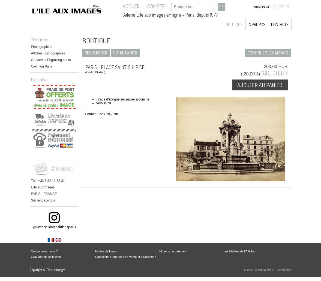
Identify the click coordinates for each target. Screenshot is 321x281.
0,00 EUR (281, 6)
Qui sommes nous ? (44, 251)
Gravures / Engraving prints (51, 60)
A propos (256, 24)
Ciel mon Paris (41, 66)
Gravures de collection (46, 256)
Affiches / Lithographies (48, 53)
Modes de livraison (107, 251)
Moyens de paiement (173, 251)
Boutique (234, 24)
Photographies (41, 47)
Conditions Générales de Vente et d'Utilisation (125, 256)
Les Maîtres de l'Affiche (239, 251)
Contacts (280, 24)
